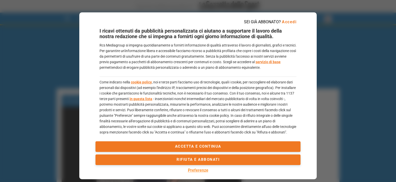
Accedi (289, 21)
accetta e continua (198, 146)
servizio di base (268, 62)
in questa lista (141, 99)
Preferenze (198, 170)
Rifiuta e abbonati (198, 159)
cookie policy (141, 82)
